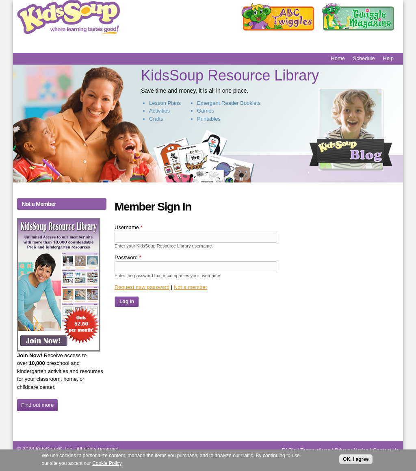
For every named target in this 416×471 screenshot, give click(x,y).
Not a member (190, 287)
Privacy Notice (351, 450)
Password (128, 257)
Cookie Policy (106, 464)
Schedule (364, 58)
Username (129, 227)
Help (388, 58)
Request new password (142, 287)
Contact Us (386, 450)
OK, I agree (355, 460)
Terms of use (315, 450)
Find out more (37, 405)
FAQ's (289, 450)
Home (338, 58)
